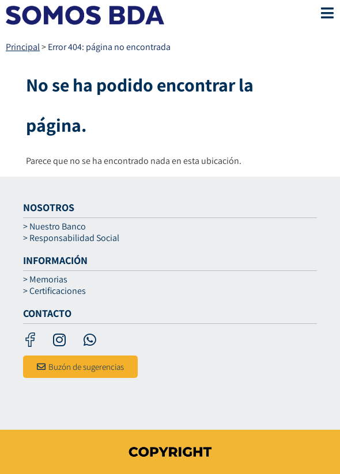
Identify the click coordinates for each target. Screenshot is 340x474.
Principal (23, 47)
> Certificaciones (54, 291)
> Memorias (45, 279)
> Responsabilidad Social (71, 238)
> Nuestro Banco (54, 226)
